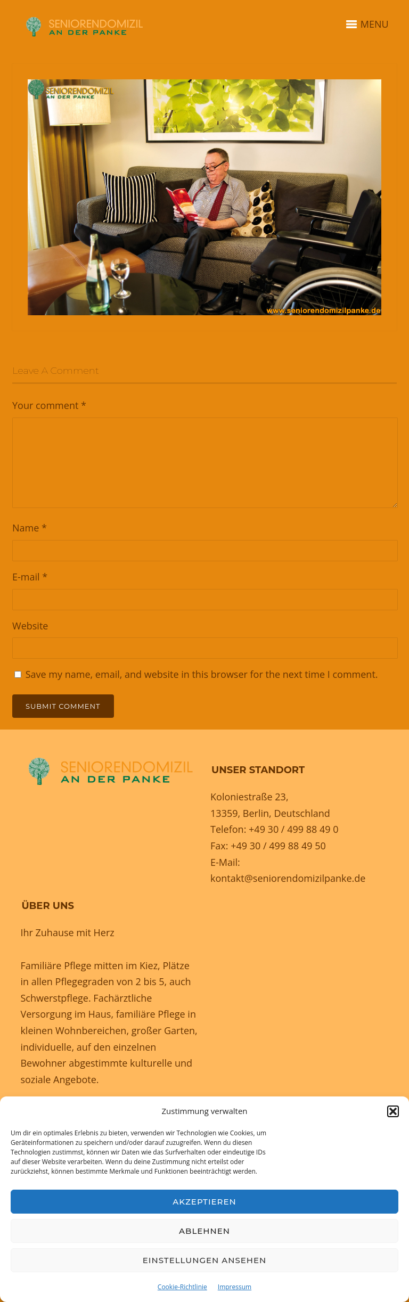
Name (29, 527)
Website (30, 625)
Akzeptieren (204, 1202)
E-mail (29, 576)
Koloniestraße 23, (249, 796)
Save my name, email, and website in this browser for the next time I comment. (202, 674)
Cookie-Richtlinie (182, 1286)
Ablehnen (204, 1231)
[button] (393, 1111)
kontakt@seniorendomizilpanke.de (287, 878)
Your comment (49, 405)
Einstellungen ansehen (204, 1260)
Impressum (234, 1286)
